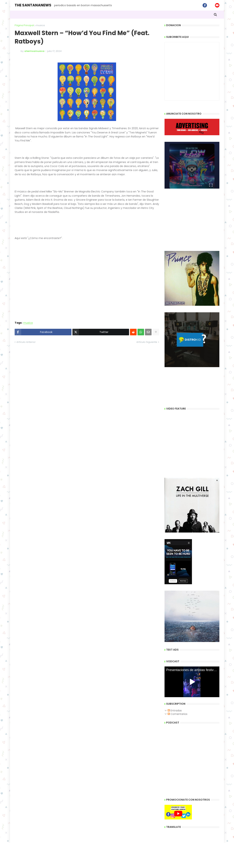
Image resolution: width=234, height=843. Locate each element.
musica (40, 25)
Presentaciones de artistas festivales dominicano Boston (192, 670)
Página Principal (24, 25)
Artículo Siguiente (146, 342)
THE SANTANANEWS (33, 5)
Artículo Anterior (26, 342)
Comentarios (177, 714)
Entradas (175, 710)
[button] (215, 15)
